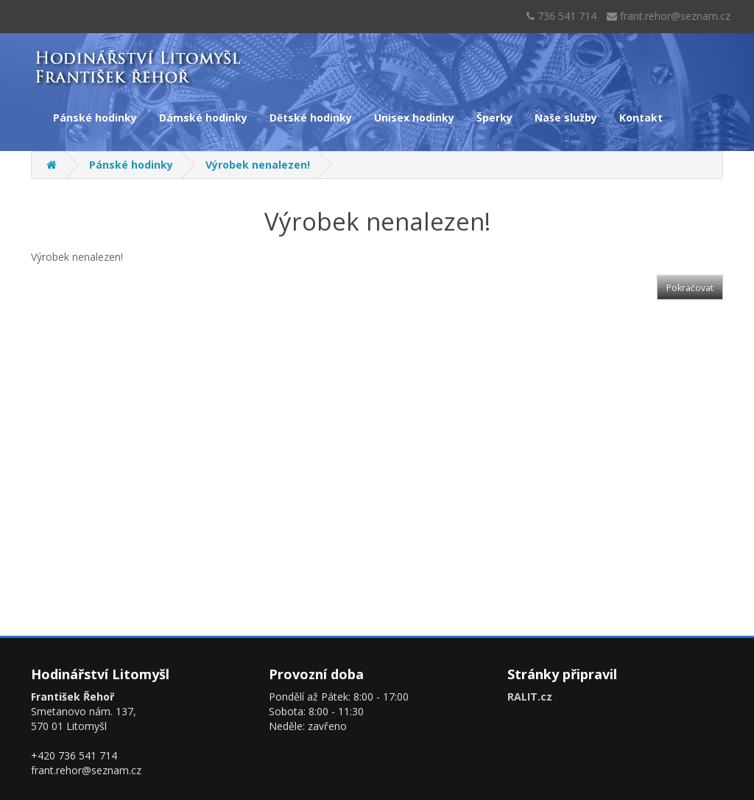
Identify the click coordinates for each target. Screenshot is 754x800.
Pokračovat (690, 287)
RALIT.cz (529, 696)
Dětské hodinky (310, 117)
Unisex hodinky (414, 117)
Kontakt (641, 117)
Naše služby (566, 117)
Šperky (494, 117)
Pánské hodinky (95, 117)
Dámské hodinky (203, 117)
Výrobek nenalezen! (257, 165)
